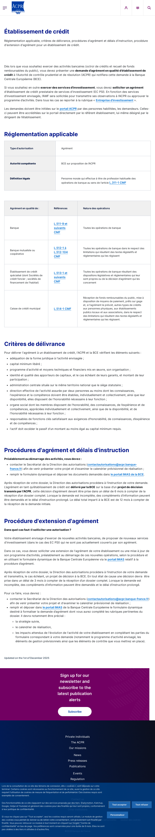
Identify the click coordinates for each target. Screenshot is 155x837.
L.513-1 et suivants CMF (60, 277)
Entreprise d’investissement (114, 100)
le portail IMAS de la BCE (127, 474)
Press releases (77, 760)
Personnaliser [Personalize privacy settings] (117, 815)
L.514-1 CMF (62, 308)
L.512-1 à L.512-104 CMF (61, 252)
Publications (77, 766)
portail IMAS (116, 559)
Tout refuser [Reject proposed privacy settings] (141, 804)
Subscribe (75, 711)
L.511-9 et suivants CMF (60, 228)
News (77, 755)
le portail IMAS (52, 607)
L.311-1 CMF (117, 182)
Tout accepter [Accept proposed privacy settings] (119, 804)
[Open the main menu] (5, 7)
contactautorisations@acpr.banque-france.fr (118, 599)
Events (77, 773)
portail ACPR (68, 108)
